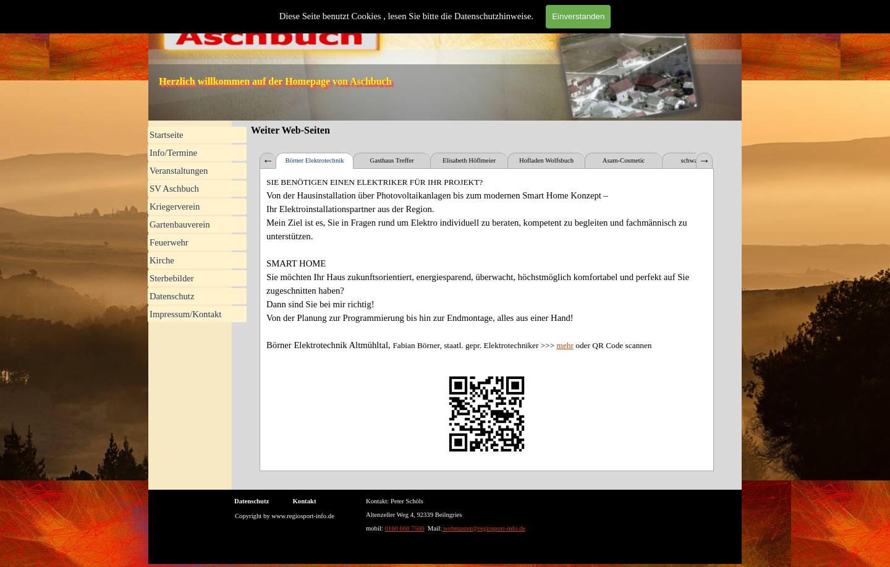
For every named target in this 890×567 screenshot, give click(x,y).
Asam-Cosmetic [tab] (624, 160)
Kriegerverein (175, 206)
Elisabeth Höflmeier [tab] (469, 160)
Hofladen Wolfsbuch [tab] (546, 160)
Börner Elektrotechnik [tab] (315, 160)
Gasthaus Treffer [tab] (391, 160)
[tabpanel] (486, 320)
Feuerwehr (169, 242)
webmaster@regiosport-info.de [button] (483, 528)
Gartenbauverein (180, 224)
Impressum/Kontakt (185, 314)
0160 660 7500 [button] (405, 528)
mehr (565, 345)
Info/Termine (173, 153)
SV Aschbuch (174, 189)
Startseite (167, 135)
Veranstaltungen (179, 171)
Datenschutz (172, 296)
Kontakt (304, 501)
